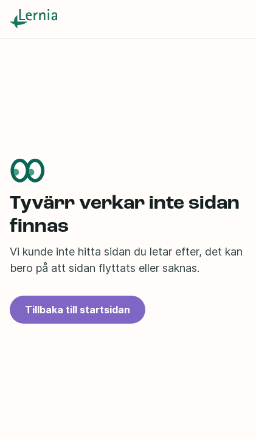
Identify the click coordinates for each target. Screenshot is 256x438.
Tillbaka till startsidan (77, 310)
